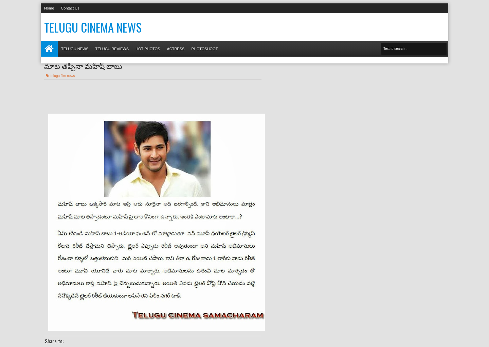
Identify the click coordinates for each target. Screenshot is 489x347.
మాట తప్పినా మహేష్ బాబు (83, 65)
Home (49, 8)
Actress (175, 49)
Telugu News (75, 49)
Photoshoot (204, 49)
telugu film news (63, 76)
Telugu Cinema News (93, 27)
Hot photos (147, 49)
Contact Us (70, 8)
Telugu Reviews (112, 49)
